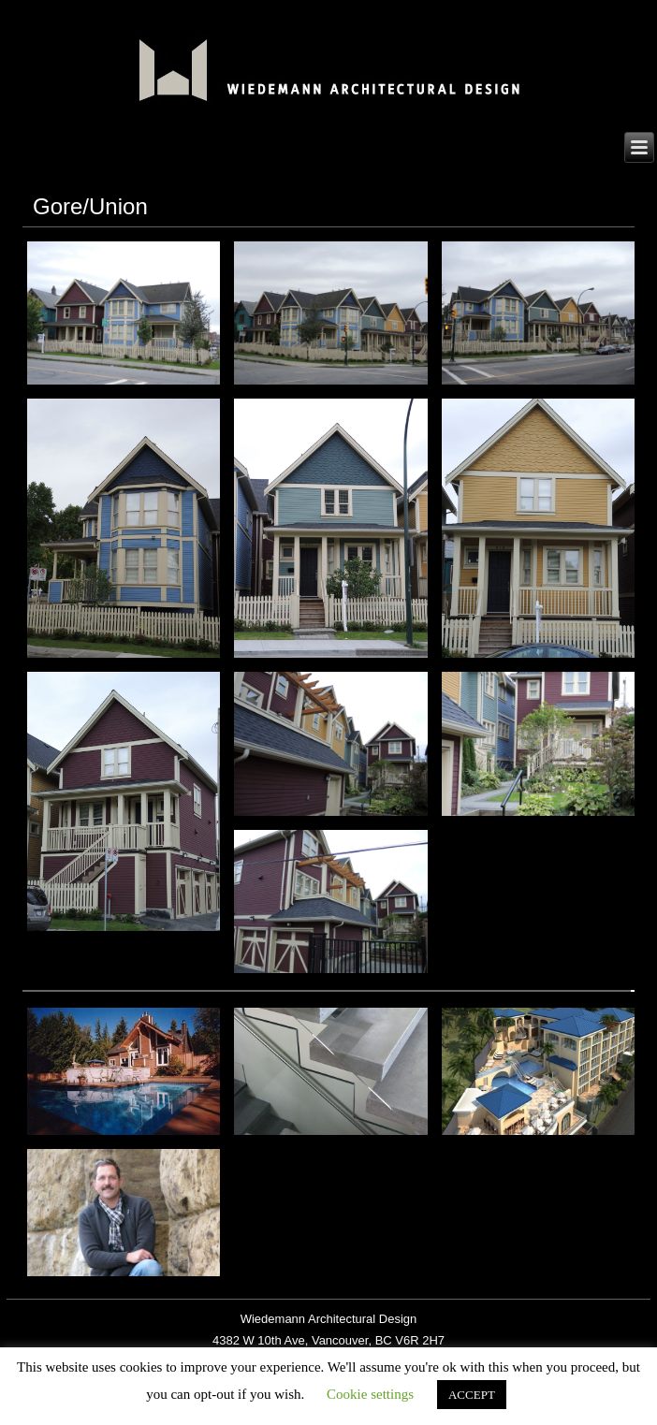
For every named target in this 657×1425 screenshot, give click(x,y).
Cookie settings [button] (370, 1394)
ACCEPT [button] (471, 1395)
